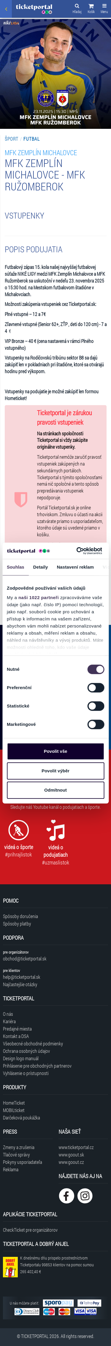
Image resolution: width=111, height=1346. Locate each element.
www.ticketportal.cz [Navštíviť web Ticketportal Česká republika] (76, 1147)
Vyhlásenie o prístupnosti (26, 1073)
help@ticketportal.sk (21, 977)
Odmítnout (55, 789)
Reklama (10, 1169)
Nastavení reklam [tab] (75, 566)
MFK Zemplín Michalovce (41, 152)
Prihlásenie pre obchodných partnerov (37, 1066)
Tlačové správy (16, 1154)
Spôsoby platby (17, 923)
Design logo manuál (20, 1058)
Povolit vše (55, 751)
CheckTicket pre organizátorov (30, 1230)
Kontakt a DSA (16, 1036)
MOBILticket (14, 1110)
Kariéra (9, 1021)
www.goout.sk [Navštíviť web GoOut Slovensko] (71, 1154)
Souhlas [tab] (15, 566)
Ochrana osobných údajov (26, 1051)
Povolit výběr (55, 770)
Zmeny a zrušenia (18, 1147)
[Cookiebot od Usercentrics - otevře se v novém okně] (77, 551)
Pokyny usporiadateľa (22, 1162)
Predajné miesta (17, 1029)
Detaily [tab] (40, 566)
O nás (8, 1014)
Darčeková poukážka (21, 1117)
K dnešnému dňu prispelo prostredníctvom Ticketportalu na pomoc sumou (57, 1264)
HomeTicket (14, 1103)
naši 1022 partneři (38, 597)
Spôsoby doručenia (20, 916)
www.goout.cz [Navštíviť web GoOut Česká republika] (71, 1162)
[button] (91, 9)
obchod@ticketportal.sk (24, 958)
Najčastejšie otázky (20, 984)
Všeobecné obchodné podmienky (33, 1043)
